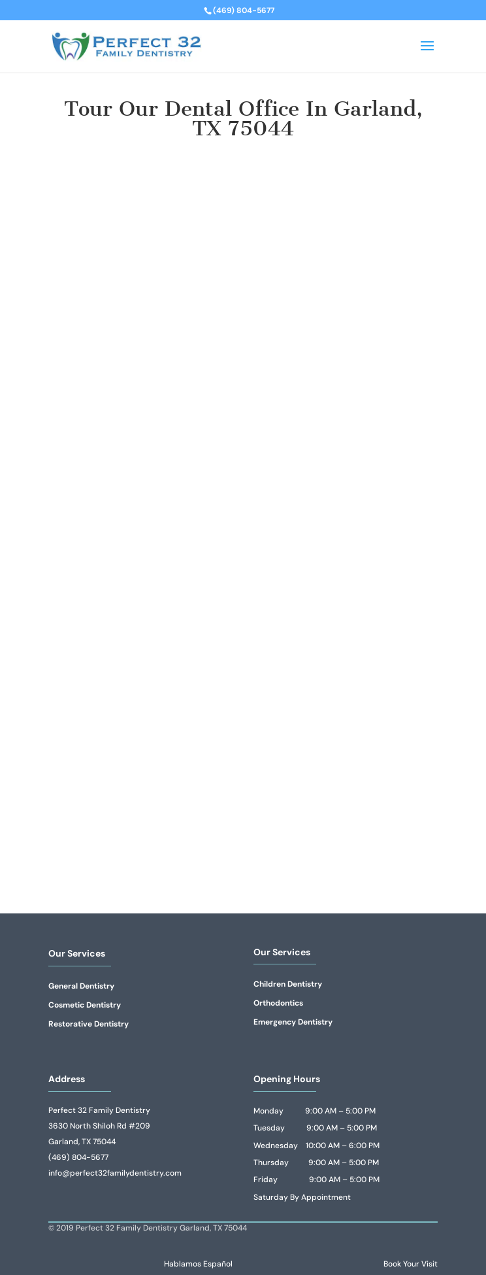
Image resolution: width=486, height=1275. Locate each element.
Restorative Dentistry (88, 1024)
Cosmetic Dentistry (84, 1005)
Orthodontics (278, 1003)
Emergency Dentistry (292, 1022)
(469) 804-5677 (78, 1157)
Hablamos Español (198, 1264)
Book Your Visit (410, 1264)
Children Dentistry (287, 984)
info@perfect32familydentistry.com (115, 1173)
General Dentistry (81, 986)
